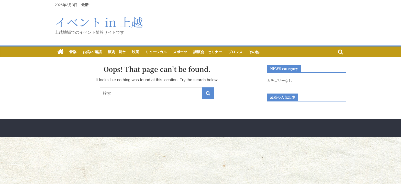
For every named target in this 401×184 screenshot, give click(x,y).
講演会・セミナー (207, 51)
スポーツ (180, 51)
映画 (135, 51)
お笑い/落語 (92, 51)
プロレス (235, 51)
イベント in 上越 (99, 21)
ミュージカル (156, 51)
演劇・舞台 (117, 51)
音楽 (72, 51)
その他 (254, 51)
